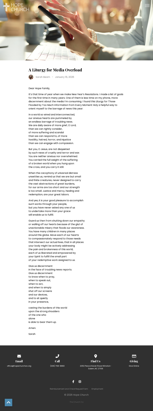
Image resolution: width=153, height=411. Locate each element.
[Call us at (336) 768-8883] (57, 355)
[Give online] (133, 355)
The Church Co (76, 402)
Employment (97, 389)
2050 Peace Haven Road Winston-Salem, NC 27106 (95, 367)
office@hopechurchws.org (19, 366)
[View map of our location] (95, 355)
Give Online (134, 366)
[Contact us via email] (19, 355)
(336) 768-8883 (57, 366)
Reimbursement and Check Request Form (69, 389)
